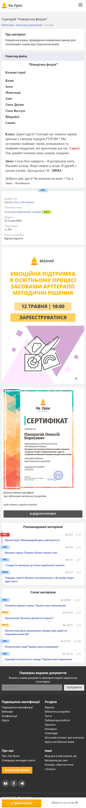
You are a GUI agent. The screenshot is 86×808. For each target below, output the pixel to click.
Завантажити (21, 803)
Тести (48, 716)
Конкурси (51, 729)
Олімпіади (51, 733)
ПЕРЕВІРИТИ (74, 687)
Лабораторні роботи (57, 720)
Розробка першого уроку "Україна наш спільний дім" (35, 605)
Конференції (9, 716)
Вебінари (7, 711)
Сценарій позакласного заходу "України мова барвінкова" (38, 659)
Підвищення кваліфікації (17, 707)
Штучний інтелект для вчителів (64, 737)
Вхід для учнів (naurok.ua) (61, 756)
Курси (5, 720)
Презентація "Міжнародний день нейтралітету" (32, 540)
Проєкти (50, 724)
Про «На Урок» (11, 756)
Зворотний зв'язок (17, 770)
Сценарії (36, 212)
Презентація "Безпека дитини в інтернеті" (29, 618)
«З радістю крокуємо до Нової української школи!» (35, 565)
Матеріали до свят (56, 760)
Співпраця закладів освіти (18, 760)
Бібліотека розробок (57, 711)
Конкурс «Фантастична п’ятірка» (59, 767)
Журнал (49, 707)
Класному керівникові (17, 212)
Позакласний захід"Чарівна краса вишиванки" (32, 646)
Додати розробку (43, 513)
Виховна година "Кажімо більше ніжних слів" (31, 552)
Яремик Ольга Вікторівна (19, 202)
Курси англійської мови (59, 741)
